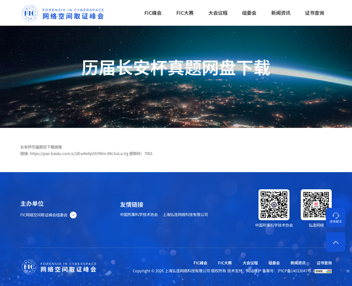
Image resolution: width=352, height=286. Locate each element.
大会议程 (250, 262)
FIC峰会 (200, 262)
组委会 (274, 262)
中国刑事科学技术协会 (139, 214)
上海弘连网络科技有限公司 (185, 214)
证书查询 (324, 262)
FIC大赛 (225, 262)
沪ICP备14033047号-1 (296, 270)
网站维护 (253, 270)
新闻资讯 (298, 262)
